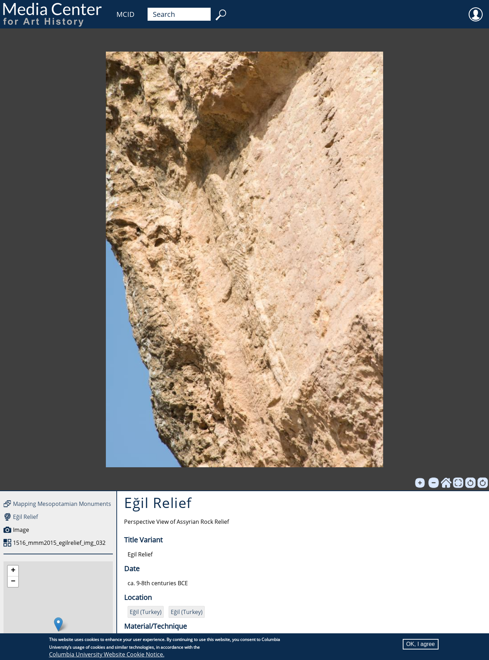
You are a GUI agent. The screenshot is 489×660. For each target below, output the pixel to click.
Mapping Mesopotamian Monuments (62, 504)
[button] (58, 624)
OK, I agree (420, 644)
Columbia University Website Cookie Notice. (106, 654)
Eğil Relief (25, 517)
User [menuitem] (475, 10)
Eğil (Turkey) (146, 612)
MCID (125, 14)
